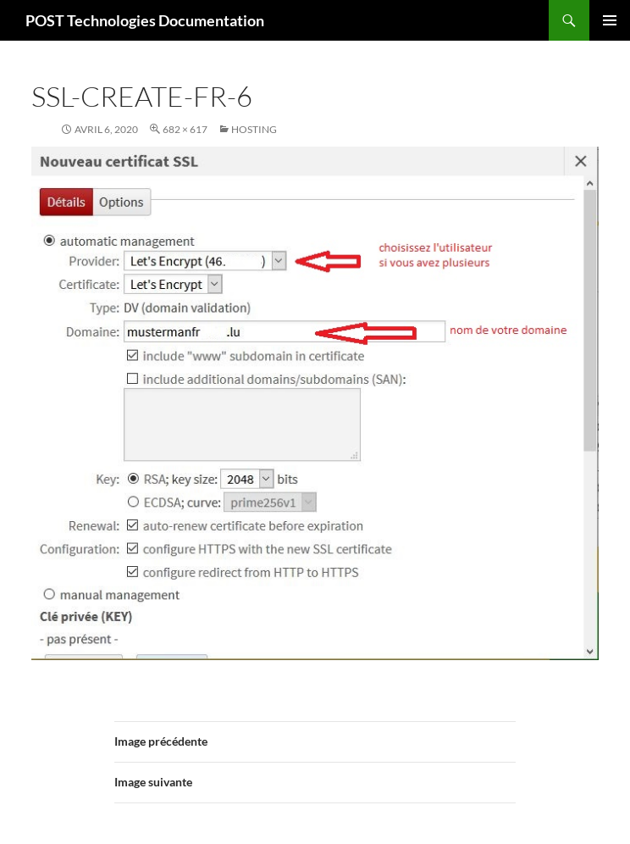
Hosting (254, 129)
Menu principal (609, 20)
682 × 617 (185, 129)
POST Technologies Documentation (144, 20)
